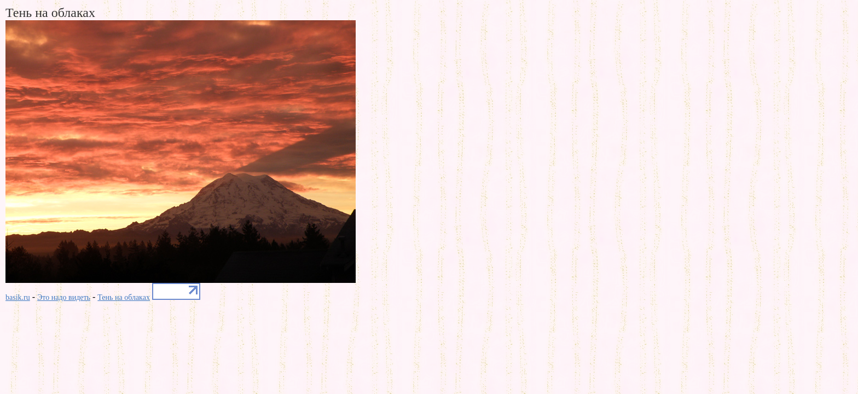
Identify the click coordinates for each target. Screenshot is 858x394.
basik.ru (17, 297)
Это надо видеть (63, 297)
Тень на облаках (123, 297)
